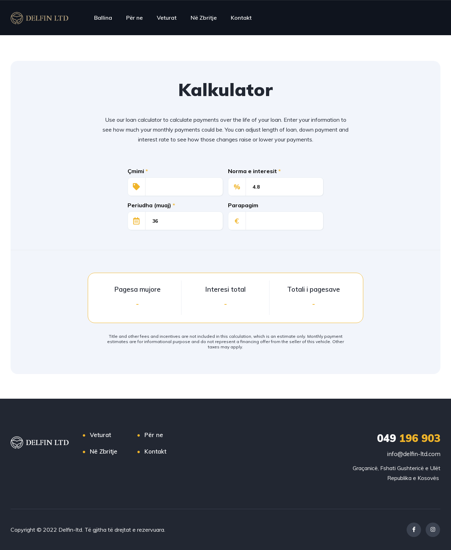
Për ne (134, 17)
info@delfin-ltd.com (413, 453)
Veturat (167, 17)
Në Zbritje (204, 17)
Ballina (103, 17)
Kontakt (241, 17)
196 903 (408, 438)
